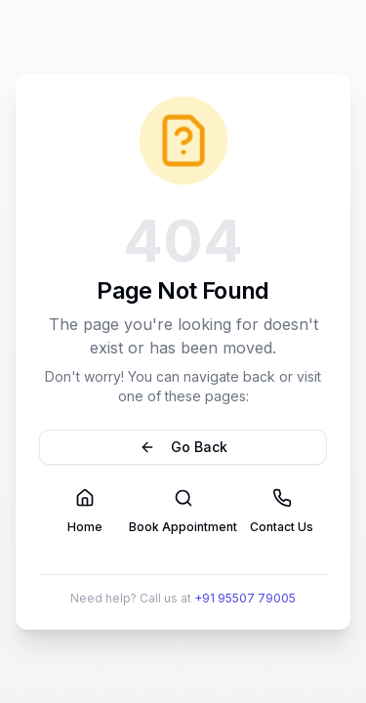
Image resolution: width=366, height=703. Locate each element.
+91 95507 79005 (245, 598)
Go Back (183, 446)
